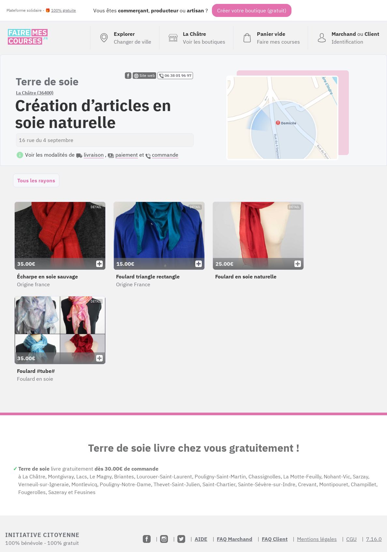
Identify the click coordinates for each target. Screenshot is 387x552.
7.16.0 (374, 539)
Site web (144, 75)
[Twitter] (181, 539)
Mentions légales (317, 539)
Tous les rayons (36, 180)
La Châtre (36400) (34, 93)
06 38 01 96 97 (175, 75)
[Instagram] (164, 539)
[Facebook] (147, 539)
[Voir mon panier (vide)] (270, 38)
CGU (351, 539)
